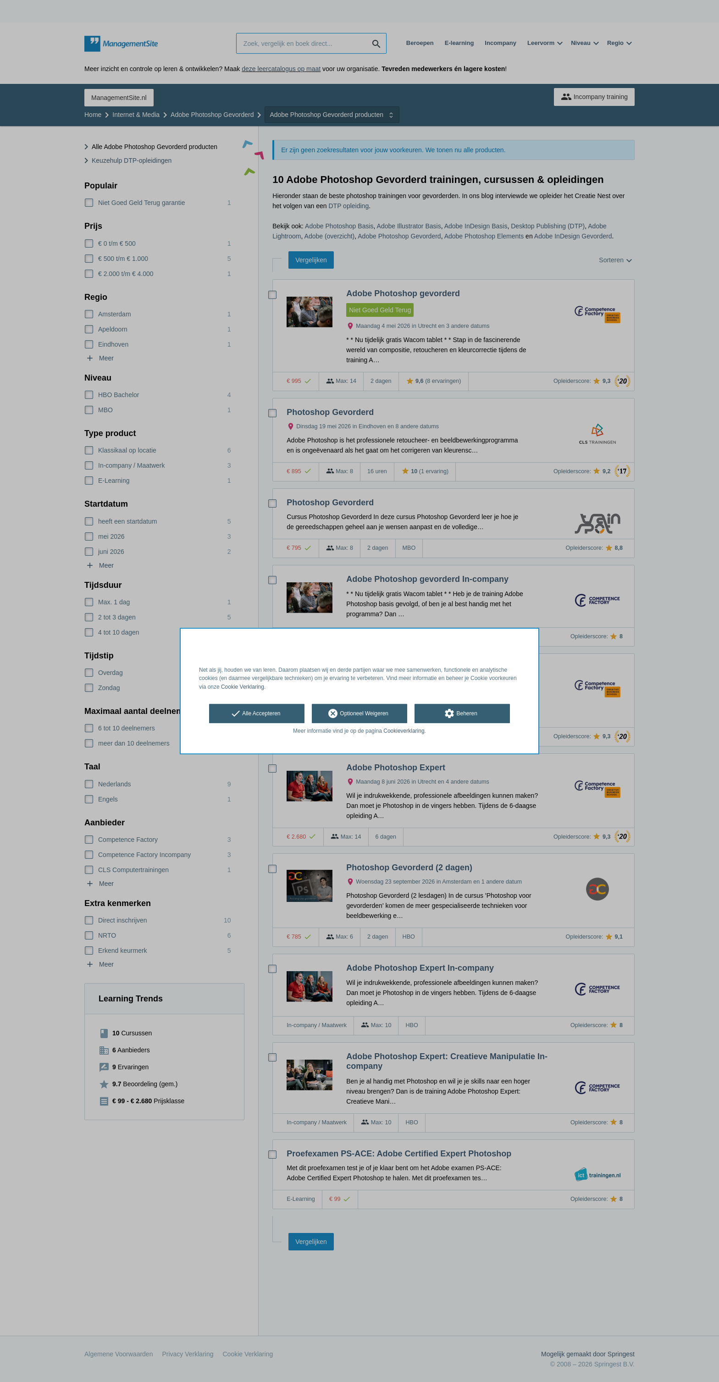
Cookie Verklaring (242, 687)
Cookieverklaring (403, 731)
